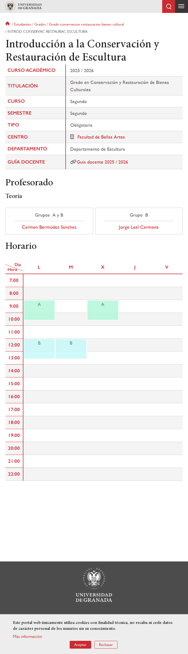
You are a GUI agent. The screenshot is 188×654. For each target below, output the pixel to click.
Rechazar (106, 644)
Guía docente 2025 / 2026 (102, 162)
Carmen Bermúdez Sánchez (49, 227)
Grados (40, 24)
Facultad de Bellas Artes (101, 137)
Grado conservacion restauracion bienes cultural (86, 24)
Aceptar (80, 644)
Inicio (8, 24)
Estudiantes (22, 24)
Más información (27, 636)
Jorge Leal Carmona (139, 227)
